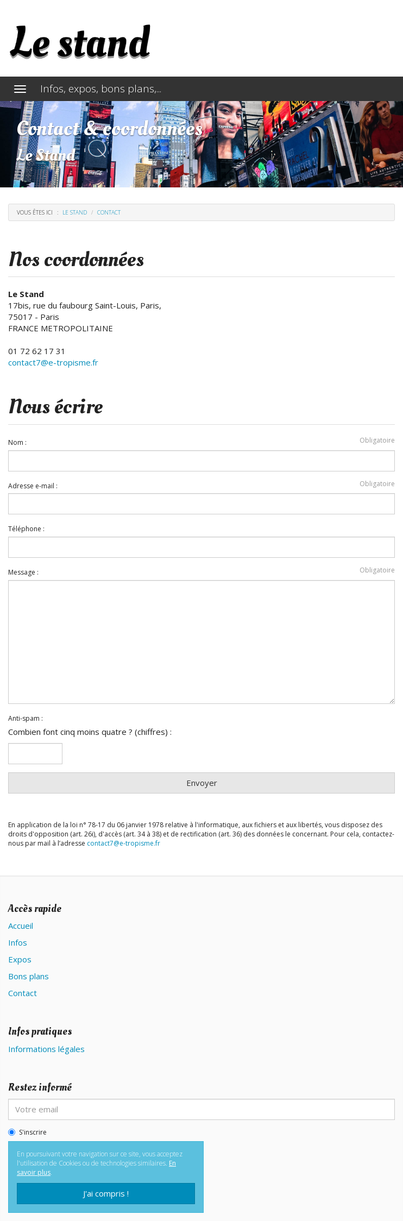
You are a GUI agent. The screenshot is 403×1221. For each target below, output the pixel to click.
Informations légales (46, 1048)
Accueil (20, 925)
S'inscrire (27, 1132)
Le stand (74, 212)
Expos (20, 959)
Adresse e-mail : (33, 486)
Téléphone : (26, 529)
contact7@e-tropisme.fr (53, 362)
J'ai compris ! (106, 1193)
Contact (22, 992)
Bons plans (28, 976)
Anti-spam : (25, 718)
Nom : (17, 442)
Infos (17, 942)
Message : (23, 572)
